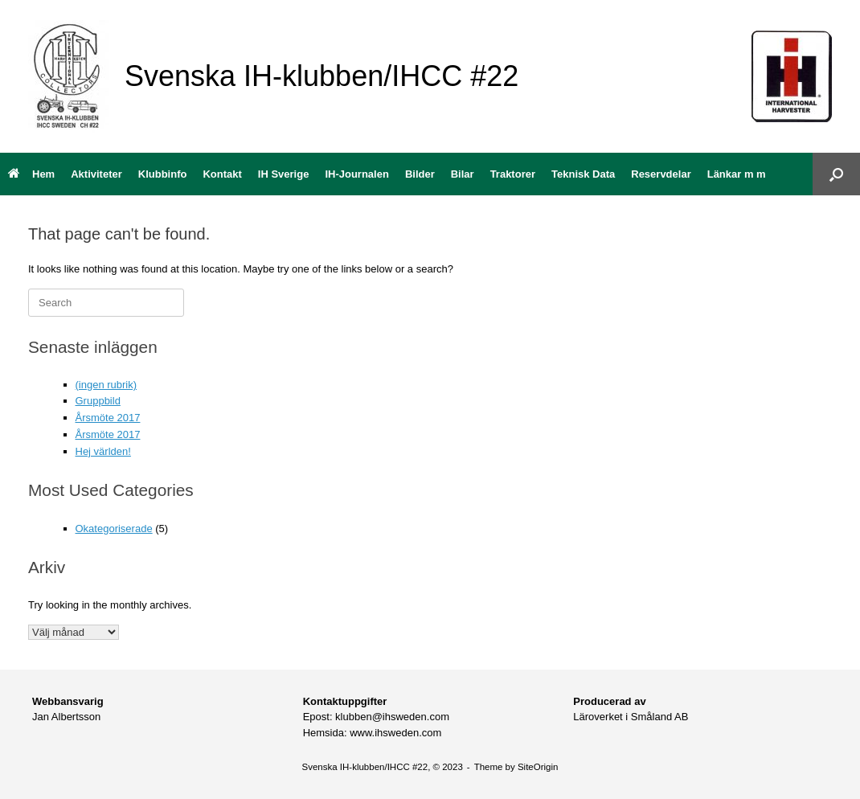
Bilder (420, 174)
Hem (31, 174)
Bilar (462, 174)
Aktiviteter (96, 174)
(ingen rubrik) (106, 385)
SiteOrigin (538, 767)
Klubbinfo (162, 174)
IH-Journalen (356, 174)
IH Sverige (283, 174)
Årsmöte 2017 (108, 418)
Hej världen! (103, 451)
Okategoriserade (114, 528)
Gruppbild (98, 401)
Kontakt (222, 174)
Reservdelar (660, 174)
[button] (836, 174)
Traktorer (512, 174)
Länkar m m (736, 174)
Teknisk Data (583, 174)
